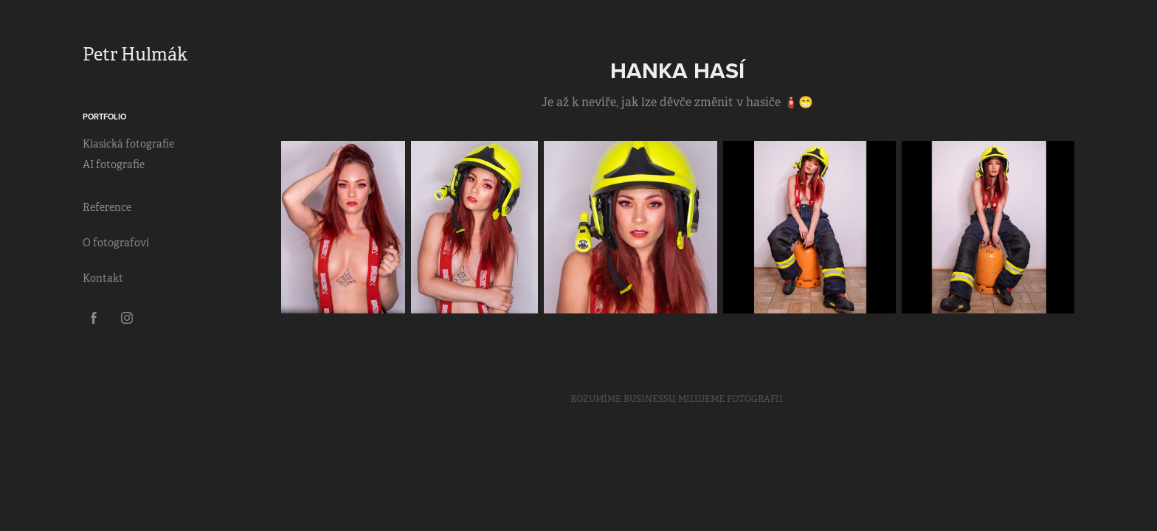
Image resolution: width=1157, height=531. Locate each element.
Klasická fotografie (128, 143)
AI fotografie (114, 164)
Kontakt (103, 278)
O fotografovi (116, 242)
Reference (107, 207)
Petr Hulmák (135, 55)
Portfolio (104, 116)
